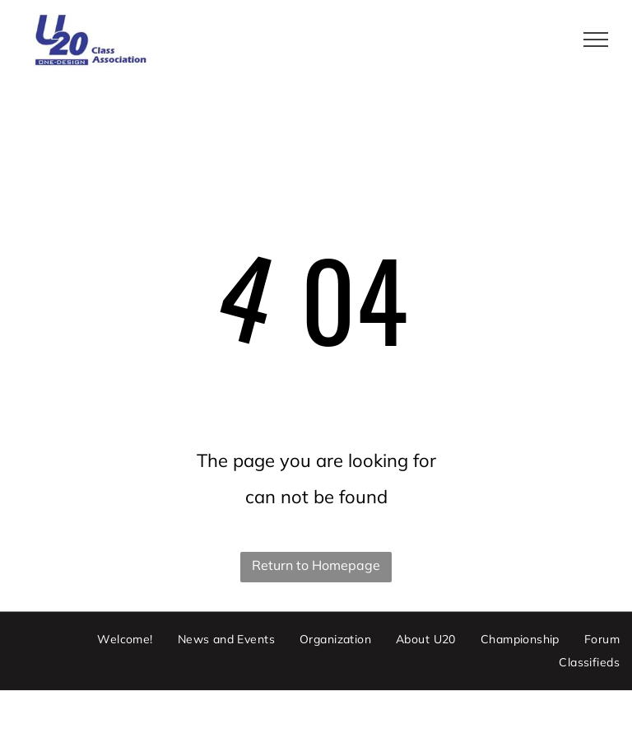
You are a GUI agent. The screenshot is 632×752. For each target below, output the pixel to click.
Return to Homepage (316, 565)
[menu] (595, 39)
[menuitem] (125, 640)
